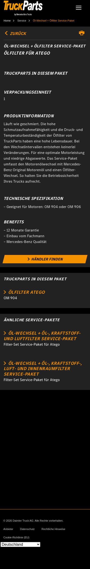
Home (7, 20)
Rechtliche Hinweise (53, 529)
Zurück (15, 33)
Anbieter (8, 529)
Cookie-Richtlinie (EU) (16, 537)
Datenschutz (27, 529)
